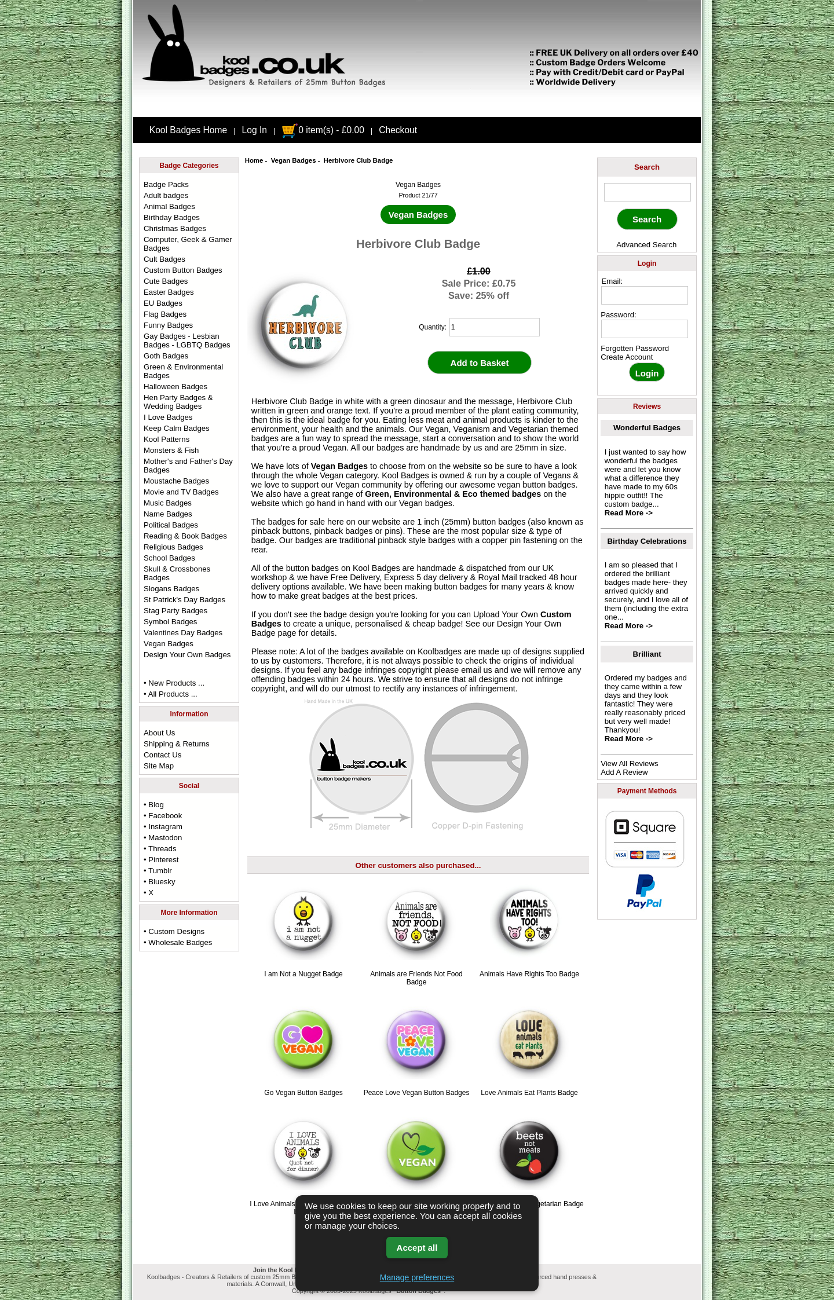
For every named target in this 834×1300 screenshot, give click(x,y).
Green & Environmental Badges (183, 371)
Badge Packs (166, 184)
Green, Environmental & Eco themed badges (453, 494)
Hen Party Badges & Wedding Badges (178, 402)
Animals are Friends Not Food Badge (416, 978)
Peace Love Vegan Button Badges (417, 1093)
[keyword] (647, 192)
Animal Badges (169, 206)
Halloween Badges (175, 386)
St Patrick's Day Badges (184, 599)
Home (254, 160)
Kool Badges (376, 568)
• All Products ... (170, 694)
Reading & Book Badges (185, 536)
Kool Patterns (166, 439)
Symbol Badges (170, 621)
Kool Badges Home (188, 130)
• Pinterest (161, 859)
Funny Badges (168, 325)
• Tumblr (158, 870)
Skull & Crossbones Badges (177, 573)
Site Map (159, 765)
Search (647, 167)
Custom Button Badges (183, 270)
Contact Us (162, 754)
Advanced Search (646, 244)
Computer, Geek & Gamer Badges (188, 243)
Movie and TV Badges (181, 492)
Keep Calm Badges (177, 428)
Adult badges (166, 195)
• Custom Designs (174, 931)
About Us (159, 732)
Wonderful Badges (647, 427)
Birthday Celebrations (647, 541)
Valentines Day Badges (183, 632)
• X (148, 892)
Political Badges (171, 525)
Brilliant (647, 654)
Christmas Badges (175, 228)
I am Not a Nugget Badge (303, 974)
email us (476, 670)
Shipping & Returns (177, 743)
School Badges (169, 558)
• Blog (154, 804)
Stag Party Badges (175, 610)
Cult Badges (164, 259)
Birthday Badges (172, 217)
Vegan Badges (293, 160)
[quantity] (494, 327)
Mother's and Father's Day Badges (188, 465)
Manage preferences (417, 1277)
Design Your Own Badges (187, 654)
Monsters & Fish (171, 450)
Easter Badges (169, 292)
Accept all (417, 1248)
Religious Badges (173, 547)
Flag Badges (165, 314)
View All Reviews (629, 763)
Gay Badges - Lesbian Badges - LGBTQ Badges (187, 340)
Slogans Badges (171, 588)
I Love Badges (168, 417)
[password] (644, 329)
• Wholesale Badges (178, 942)
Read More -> (629, 512)
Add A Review (624, 772)
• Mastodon (163, 837)
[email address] (644, 295)
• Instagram (163, 826)
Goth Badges (166, 355)
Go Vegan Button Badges (303, 1093)
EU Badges (163, 303)
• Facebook (163, 815)
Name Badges (168, 514)
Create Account (627, 357)
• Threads (160, 848)
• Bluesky (159, 881)
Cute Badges (166, 281)
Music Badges (168, 503)
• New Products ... (174, 683)
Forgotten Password (635, 348)
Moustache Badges (176, 481)
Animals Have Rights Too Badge (529, 974)
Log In (254, 130)
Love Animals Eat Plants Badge (529, 1093)
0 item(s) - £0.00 (322, 130)
